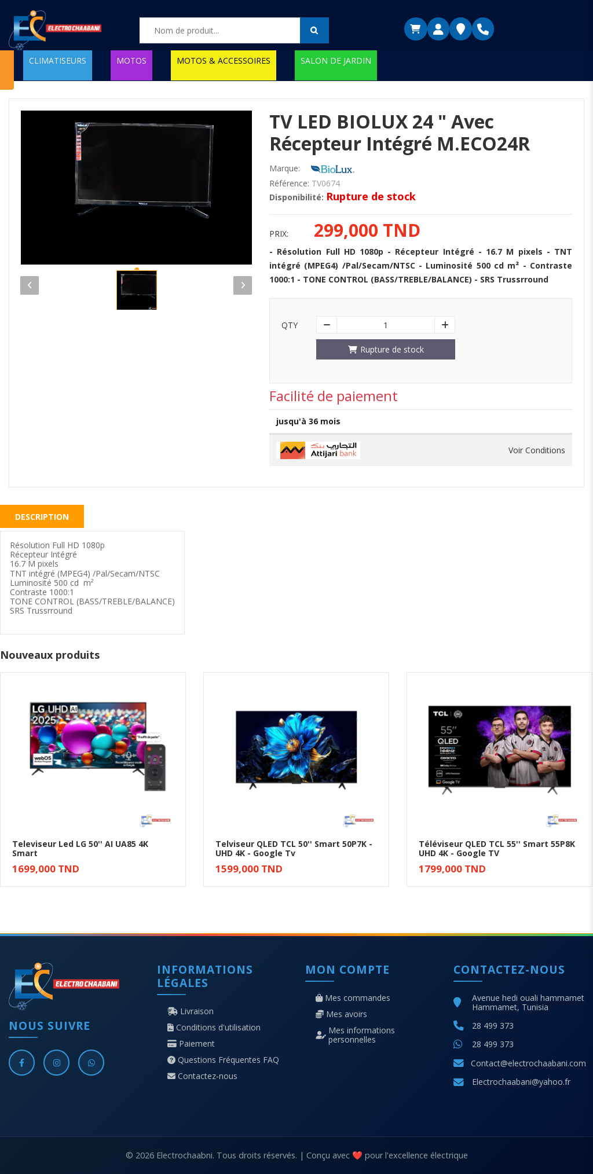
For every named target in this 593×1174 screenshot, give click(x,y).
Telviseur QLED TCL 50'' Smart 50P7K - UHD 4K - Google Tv (293, 848)
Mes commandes (353, 998)
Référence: (289, 183)
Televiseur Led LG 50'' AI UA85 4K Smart (80, 848)
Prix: (278, 234)
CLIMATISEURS (57, 60)
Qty (289, 325)
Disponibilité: (296, 197)
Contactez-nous (202, 1076)
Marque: (284, 168)
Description (42, 516)
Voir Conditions (536, 450)
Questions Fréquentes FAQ (223, 1060)
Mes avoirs (341, 1014)
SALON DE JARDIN (336, 60)
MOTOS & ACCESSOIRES (223, 60)
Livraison (190, 1011)
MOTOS (131, 60)
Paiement (191, 1043)
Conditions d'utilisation (214, 1027)
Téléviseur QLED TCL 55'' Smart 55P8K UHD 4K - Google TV (497, 848)
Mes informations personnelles (355, 1035)
